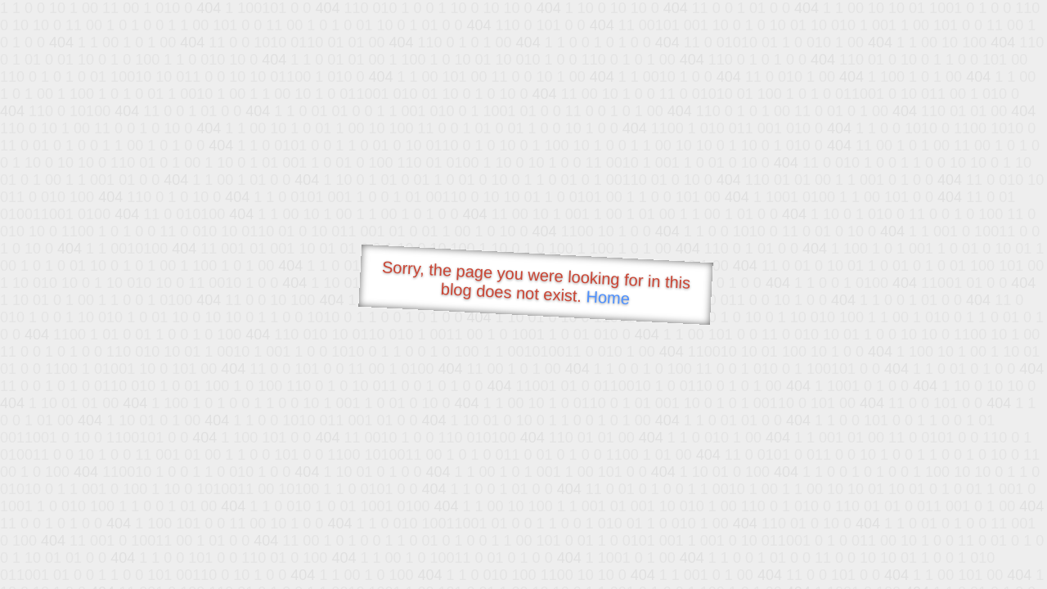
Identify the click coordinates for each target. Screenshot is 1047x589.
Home (608, 297)
